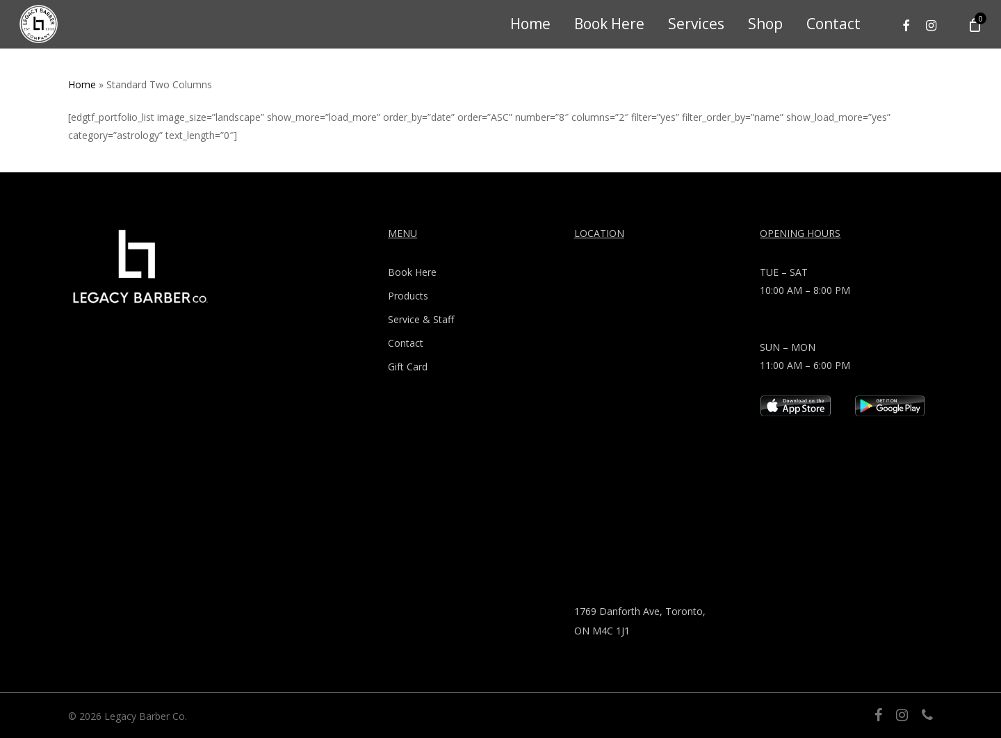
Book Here (412, 272)
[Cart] (974, 24)
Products (408, 295)
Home (82, 84)
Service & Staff (421, 319)
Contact (405, 343)
